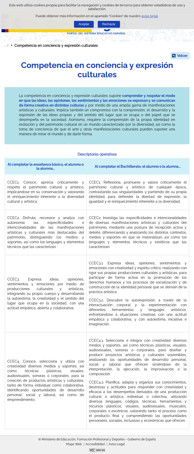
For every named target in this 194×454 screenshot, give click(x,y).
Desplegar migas (6, 45)
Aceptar (84, 24)
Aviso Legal (117, 444)
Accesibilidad (95, 444)
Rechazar (108, 24)
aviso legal (149, 16)
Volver (182, 56)
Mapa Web (74, 444)
